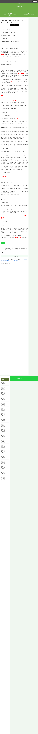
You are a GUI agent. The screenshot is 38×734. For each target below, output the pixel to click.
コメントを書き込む (14, 256)
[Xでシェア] (14, 25)
